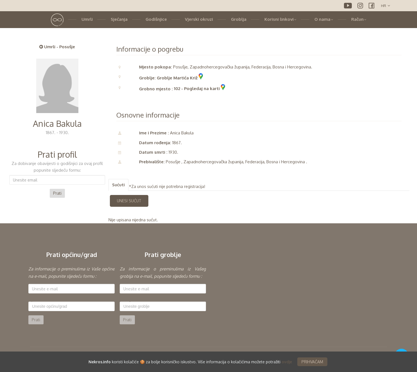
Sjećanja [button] (119, 19)
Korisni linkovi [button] (280, 19)
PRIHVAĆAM (312, 362)
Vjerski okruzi (199, 19)
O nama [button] (323, 19)
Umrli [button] (87, 19)
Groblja (238, 19)
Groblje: (127, 300)
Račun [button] (358, 19)
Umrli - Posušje (57, 46)
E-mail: (34, 282)
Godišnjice (156, 19)
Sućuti (118, 184)
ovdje (287, 362)
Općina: (35, 300)
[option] (71, 294)
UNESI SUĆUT (129, 200)
